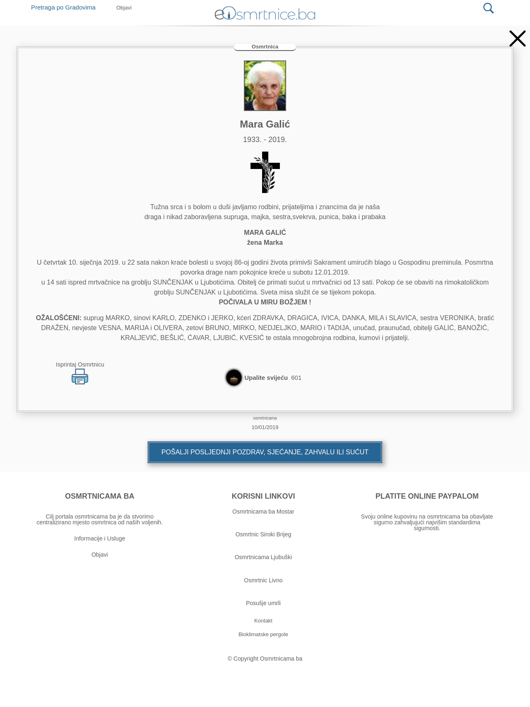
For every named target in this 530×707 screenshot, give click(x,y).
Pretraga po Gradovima (66, 7)
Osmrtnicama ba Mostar (263, 511)
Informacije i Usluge (99, 538)
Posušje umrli (263, 603)
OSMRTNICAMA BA (99, 496)
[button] (265, 452)
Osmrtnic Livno (263, 580)
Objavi (100, 554)
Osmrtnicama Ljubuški (263, 557)
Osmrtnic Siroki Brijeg (264, 534)
